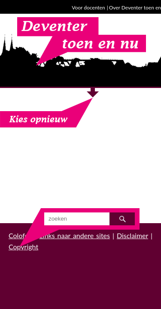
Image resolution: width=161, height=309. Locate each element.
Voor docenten (88, 7)
